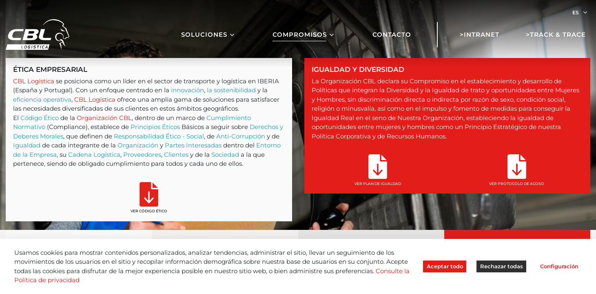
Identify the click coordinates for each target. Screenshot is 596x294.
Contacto (391, 34)
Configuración (559, 266)
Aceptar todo (445, 266)
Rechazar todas (501, 266)
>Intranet (479, 34)
